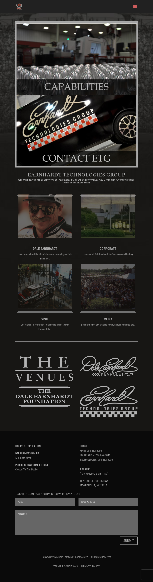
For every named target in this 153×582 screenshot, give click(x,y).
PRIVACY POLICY (90, 566)
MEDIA (108, 319)
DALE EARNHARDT (45, 249)
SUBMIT (128, 541)
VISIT (45, 319)
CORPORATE (108, 249)
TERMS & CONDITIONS (65, 566)
